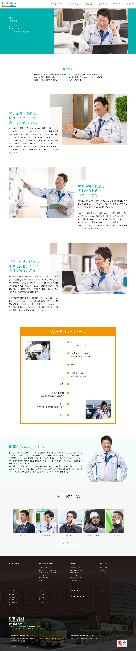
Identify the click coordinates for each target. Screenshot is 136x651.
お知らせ (41, 594)
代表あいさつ (104, 568)
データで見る (13, 602)
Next (118, 522)
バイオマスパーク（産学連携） (48, 570)
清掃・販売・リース (75, 578)
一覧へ (68, 544)
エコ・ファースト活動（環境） (48, 573)
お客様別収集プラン (75, 568)
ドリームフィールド (45, 568)
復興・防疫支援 (43, 578)
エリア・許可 (73, 575)
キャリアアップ (13, 599)
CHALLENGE (74, 4)
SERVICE (89, 4)
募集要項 (11, 594)
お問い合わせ (74, 590)
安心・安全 (42, 575)
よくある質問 (73, 580)
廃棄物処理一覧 (74, 573)
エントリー (12, 605)
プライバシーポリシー (77, 596)
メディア (41, 597)
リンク (102, 590)
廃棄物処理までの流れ (76, 570)
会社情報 (102, 570)
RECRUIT (116, 4)
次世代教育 (42, 580)
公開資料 (102, 573)
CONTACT (130, 4)
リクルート (42, 602)
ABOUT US (103, 4)
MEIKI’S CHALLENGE (46, 563)
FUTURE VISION (57, 4)
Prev (18, 522)
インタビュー (13, 597)
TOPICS (41, 590)
